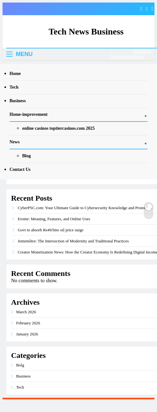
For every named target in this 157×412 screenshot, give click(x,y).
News (14, 142)
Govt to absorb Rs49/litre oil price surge (51, 230)
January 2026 (27, 334)
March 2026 (26, 311)
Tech (13, 87)
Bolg (20, 365)
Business (17, 100)
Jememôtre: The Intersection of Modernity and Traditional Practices (73, 241)
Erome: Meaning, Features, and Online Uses (54, 218)
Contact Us (20, 169)
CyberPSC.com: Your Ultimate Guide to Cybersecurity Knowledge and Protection (85, 207)
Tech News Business (85, 31)
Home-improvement (28, 114)
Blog (26, 155)
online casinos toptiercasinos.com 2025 (58, 128)
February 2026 (28, 323)
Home (15, 73)
